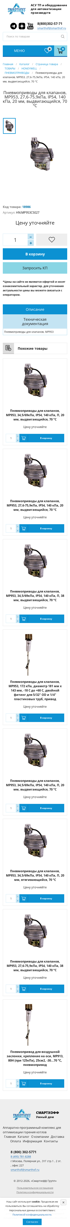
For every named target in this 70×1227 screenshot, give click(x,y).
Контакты (51, 1141)
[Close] (63, 1202)
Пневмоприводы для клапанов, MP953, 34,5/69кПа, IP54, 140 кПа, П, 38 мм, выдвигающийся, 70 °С (35, 595)
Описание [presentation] (35, 309)
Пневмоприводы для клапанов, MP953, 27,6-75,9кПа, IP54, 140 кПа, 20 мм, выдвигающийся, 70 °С (35, 505)
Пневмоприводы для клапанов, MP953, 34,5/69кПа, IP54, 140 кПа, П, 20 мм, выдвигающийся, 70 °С (35, 415)
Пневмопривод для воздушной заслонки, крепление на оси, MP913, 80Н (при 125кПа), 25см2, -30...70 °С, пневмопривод (35, 1058)
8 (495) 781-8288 (21, 1156)
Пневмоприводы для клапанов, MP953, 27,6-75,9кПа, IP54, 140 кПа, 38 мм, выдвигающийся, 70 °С (35, 965)
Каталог (24, 64)
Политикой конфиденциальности (32, 1214)
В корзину (35, 254)
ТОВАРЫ (10, 68)
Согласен (32, 1222)
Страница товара (47, 64)
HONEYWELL (29, 68)
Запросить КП (35, 267)
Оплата (15, 1141)
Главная (8, 64)
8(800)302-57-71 (49, 23)
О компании (40, 1137)
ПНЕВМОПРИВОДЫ (17, 73)
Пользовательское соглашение (35, 1188)
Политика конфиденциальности (35, 1192)
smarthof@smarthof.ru (51, 28)
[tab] (35, 309)
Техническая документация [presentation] (35, 321)
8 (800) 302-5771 (23, 1152)
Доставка (57, 1137)
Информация (32, 1141)
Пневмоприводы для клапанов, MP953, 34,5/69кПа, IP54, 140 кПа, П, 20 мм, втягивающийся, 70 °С (35, 875)
